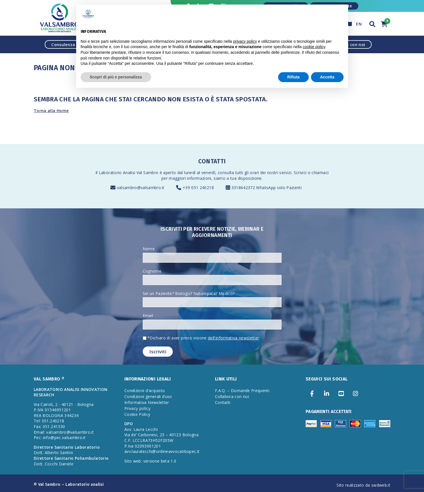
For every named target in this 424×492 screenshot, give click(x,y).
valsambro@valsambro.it (141, 187)
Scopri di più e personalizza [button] (116, 77)
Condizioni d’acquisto (144, 390)
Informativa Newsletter (146, 402)
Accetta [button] (327, 77)
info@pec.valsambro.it (64, 437)
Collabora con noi (232, 396)
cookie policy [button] (314, 46)
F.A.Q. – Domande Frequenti (242, 390)
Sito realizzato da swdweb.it (363, 485)
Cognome (152, 271)
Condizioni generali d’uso (148, 396)
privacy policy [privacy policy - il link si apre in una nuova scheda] (245, 41)
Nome (149, 248)
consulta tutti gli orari (238, 172)
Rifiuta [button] (293, 77)
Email (148, 315)
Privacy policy (137, 408)
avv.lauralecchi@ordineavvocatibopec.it (161, 451)
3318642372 (243, 187)
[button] (372, 23)
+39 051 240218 (198, 187)
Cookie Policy (137, 414)
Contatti (223, 402)
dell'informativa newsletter (233, 338)
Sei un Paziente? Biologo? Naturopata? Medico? (189, 293)
